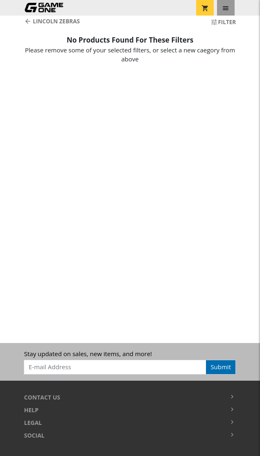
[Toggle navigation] (226, 8)
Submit (220, 367)
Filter (223, 22)
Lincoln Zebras (52, 21)
